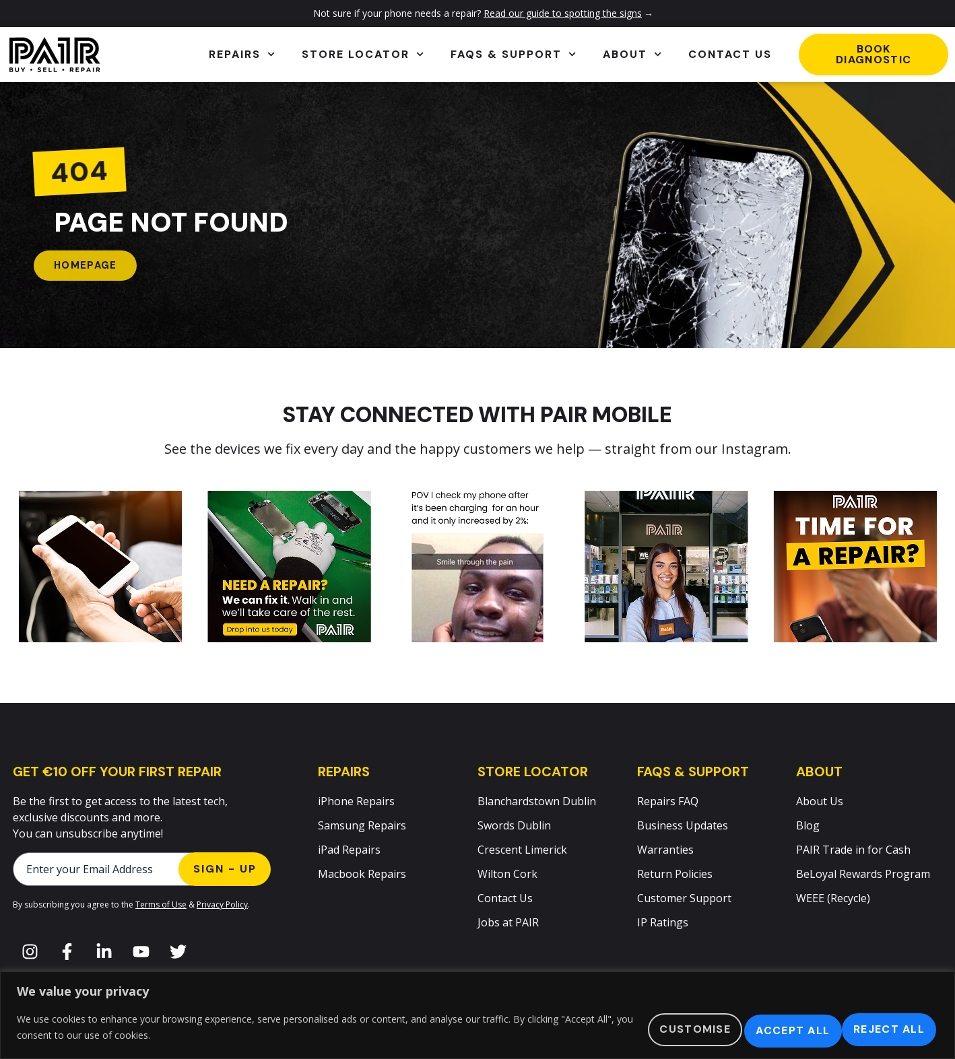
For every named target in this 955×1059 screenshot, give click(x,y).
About (632, 54)
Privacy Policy (222, 905)
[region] (477, 1015)
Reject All (758, 1028)
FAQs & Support (513, 54)
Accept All (880, 1028)
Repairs (242, 54)
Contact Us (730, 54)
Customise (638, 1028)
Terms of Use (161, 905)
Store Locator (363, 54)
